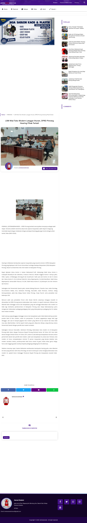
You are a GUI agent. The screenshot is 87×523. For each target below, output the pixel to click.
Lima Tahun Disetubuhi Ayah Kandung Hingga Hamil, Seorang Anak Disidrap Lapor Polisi (77, 50)
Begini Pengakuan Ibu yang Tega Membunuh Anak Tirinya (77, 72)
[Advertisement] (29, 67)
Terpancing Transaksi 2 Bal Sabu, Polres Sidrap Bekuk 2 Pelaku (77, 57)
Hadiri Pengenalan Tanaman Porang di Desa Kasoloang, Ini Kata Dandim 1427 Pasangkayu (76, 88)
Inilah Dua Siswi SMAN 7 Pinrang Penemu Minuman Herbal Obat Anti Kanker (77, 43)
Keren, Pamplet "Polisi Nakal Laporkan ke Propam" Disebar (76, 27)
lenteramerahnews (17, 396)
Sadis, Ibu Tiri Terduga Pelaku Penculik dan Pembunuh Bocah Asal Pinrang (77, 36)
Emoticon (6, 437)
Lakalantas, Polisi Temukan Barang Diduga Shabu (75, 79)
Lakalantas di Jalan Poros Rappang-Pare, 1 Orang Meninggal (75, 65)
